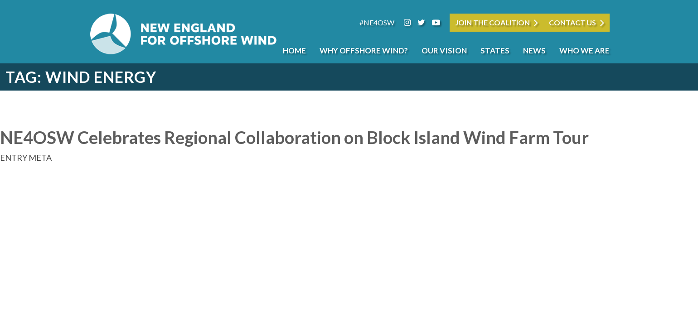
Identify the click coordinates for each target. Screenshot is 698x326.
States (494, 50)
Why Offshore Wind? (364, 50)
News (534, 50)
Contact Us (572, 22)
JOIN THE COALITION (492, 22)
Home (294, 50)
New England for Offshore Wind (183, 34)
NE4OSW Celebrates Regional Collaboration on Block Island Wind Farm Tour (294, 137)
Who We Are (584, 50)
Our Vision (444, 50)
